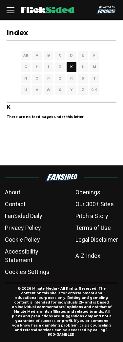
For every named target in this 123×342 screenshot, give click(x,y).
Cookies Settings (27, 271)
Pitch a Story (91, 215)
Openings (87, 192)
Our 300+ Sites (94, 204)
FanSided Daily (23, 215)
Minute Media (44, 288)
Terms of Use (93, 227)
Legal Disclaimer (96, 239)
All (25, 55)
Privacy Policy (23, 227)
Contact (15, 204)
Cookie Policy (22, 239)
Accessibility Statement (21, 255)
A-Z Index (87, 255)
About (12, 192)
